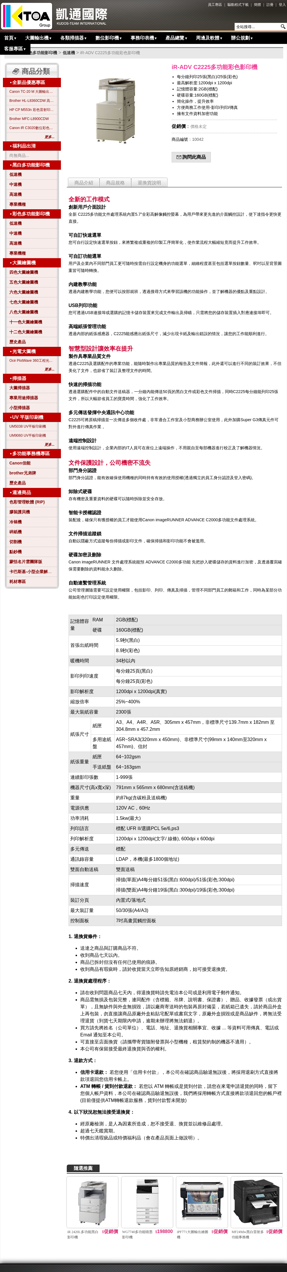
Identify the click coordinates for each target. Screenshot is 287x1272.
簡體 (257, 5)
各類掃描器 (73, 37)
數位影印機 (108, 37)
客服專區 (15, 48)
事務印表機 (144, 37)
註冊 (270, 5)
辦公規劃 (242, 37)
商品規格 (115, 182)
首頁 (10, 37)
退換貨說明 (149, 182)
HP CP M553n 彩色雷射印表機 (31, 110)
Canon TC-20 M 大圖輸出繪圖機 (31, 92)
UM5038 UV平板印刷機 (27, 426)
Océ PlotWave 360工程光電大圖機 (31, 361)
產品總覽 (176, 37)
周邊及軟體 (209, 37)
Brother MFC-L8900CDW (29, 119)
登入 (282, 5)
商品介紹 (83, 182)
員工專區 (215, 5)
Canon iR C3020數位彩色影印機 (31, 128)
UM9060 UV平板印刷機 (27, 435)
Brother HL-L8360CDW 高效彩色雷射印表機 (31, 101)
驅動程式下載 (238, 5)
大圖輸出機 (38, 37)
